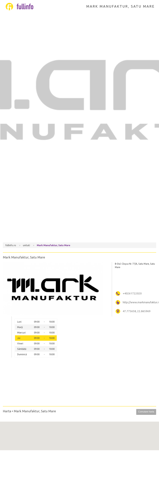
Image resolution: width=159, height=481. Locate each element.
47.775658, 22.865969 (137, 311)
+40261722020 (132, 293)
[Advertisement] (79, 218)
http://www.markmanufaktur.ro (139, 302)
